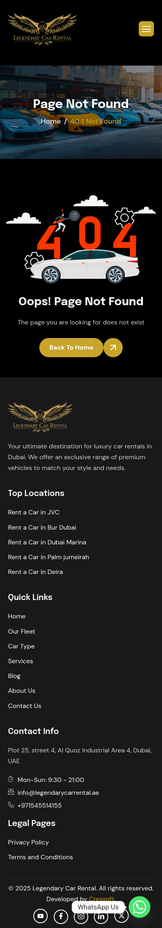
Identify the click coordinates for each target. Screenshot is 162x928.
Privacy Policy (28, 842)
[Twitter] (121, 915)
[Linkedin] (101, 917)
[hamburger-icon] (146, 28)
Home (17, 616)
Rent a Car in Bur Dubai (42, 527)
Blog (14, 676)
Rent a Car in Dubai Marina (47, 542)
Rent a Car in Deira (35, 572)
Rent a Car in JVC (33, 512)
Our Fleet (21, 631)
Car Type (21, 646)
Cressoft (101, 899)
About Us (21, 690)
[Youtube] (40, 916)
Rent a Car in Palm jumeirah (48, 557)
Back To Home (71, 347)
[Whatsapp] (139, 907)
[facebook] (61, 917)
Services (20, 661)
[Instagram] (81, 917)
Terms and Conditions (40, 857)
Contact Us (24, 706)
